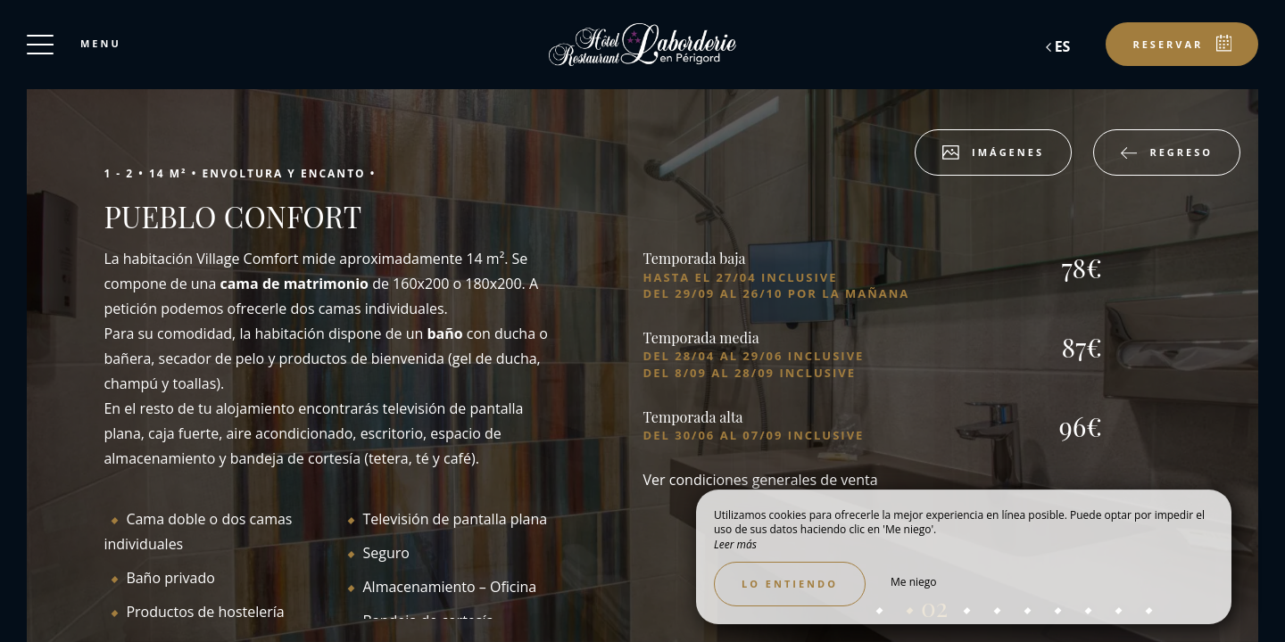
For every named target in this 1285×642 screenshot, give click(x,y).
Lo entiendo (790, 583)
